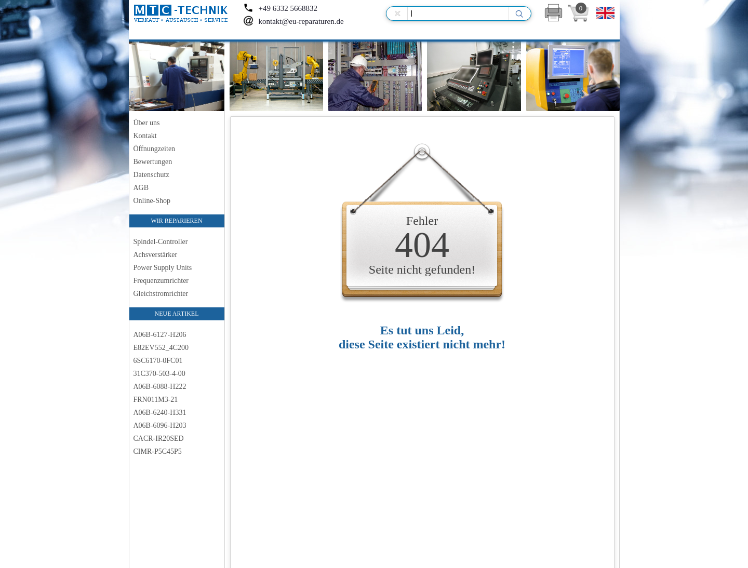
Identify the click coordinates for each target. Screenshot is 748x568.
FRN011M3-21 (155, 399)
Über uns (146, 123)
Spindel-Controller (160, 242)
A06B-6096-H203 (159, 425)
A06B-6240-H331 (159, 412)
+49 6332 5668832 (280, 8)
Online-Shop (152, 201)
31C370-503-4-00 (159, 373)
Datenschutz (151, 175)
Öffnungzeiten (154, 149)
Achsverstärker (155, 255)
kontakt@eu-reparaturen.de (293, 21)
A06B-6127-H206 (159, 335)
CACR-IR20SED (158, 438)
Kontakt (145, 136)
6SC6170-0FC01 (158, 360)
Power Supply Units (162, 268)
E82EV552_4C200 (161, 347)
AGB (141, 188)
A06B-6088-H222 (159, 386)
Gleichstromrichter (161, 293)
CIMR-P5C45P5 (157, 451)
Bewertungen (152, 162)
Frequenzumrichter (161, 281)
